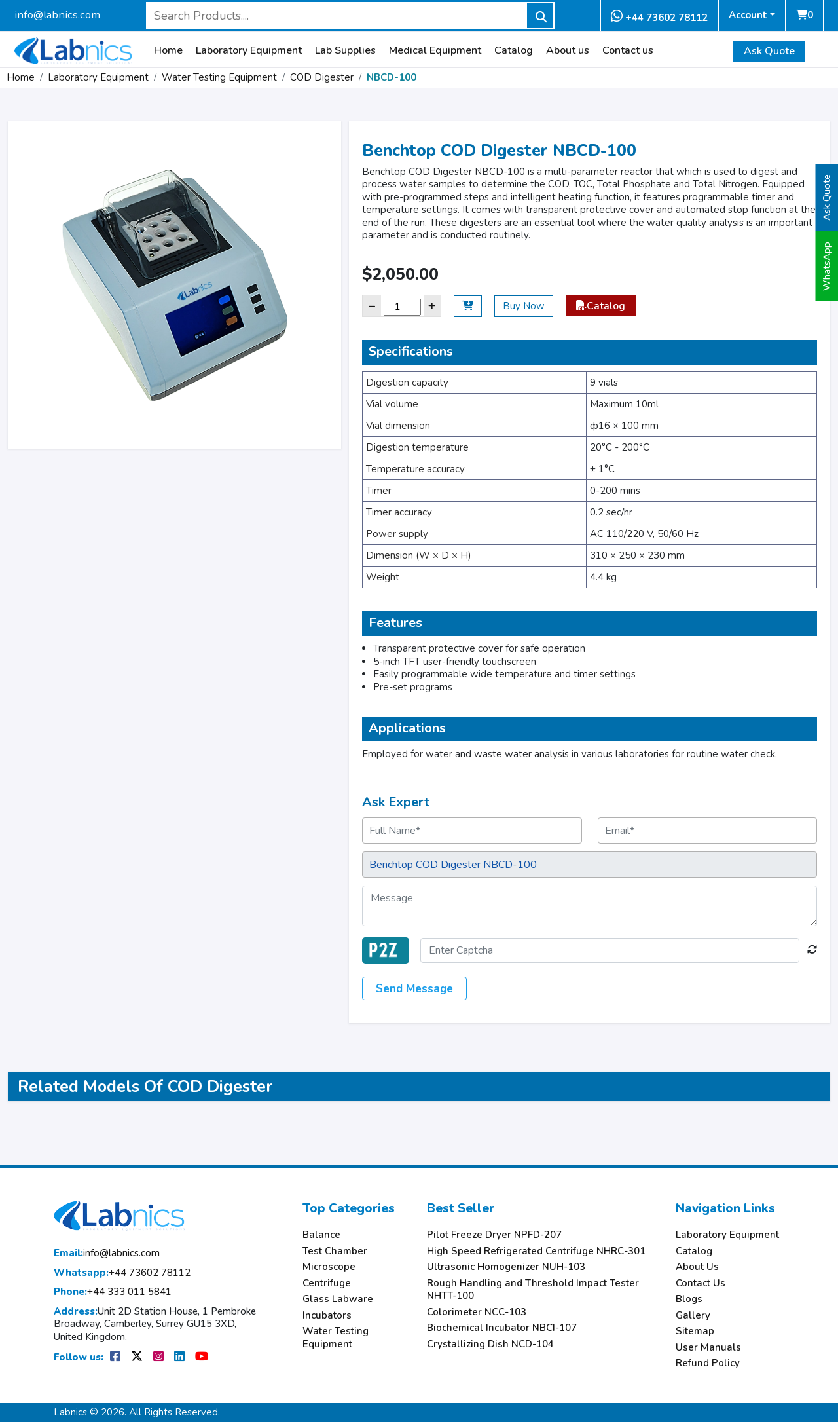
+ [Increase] (432, 305)
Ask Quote (769, 51)
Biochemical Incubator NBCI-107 (502, 1328)
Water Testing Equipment (219, 77)
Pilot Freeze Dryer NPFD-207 (494, 1235)
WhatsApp (826, 266)
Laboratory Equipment (249, 51)
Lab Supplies (345, 51)
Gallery (693, 1315)
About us (567, 51)
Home (168, 51)
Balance (321, 1235)
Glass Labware (337, 1299)
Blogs (689, 1299)
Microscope (328, 1267)
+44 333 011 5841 (113, 1292)
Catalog (513, 51)
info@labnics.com (57, 14)
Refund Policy (708, 1363)
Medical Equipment (435, 51)
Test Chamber (334, 1251)
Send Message (414, 988)
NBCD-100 (391, 77)
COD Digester (322, 77)
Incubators (327, 1315)
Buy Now (524, 305)
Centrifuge (326, 1283)
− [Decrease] (372, 305)
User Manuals (708, 1347)
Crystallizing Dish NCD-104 (490, 1344)
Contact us (627, 51)
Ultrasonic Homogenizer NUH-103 (506, 1267)
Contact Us (700, 1283)
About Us (697, 1267)
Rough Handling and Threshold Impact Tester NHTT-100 (533, 1290)
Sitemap (695, 1331)
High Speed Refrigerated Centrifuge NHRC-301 (536, 1251)
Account (748, 15)
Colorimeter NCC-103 (476, 1312)
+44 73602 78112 (659, 16)
